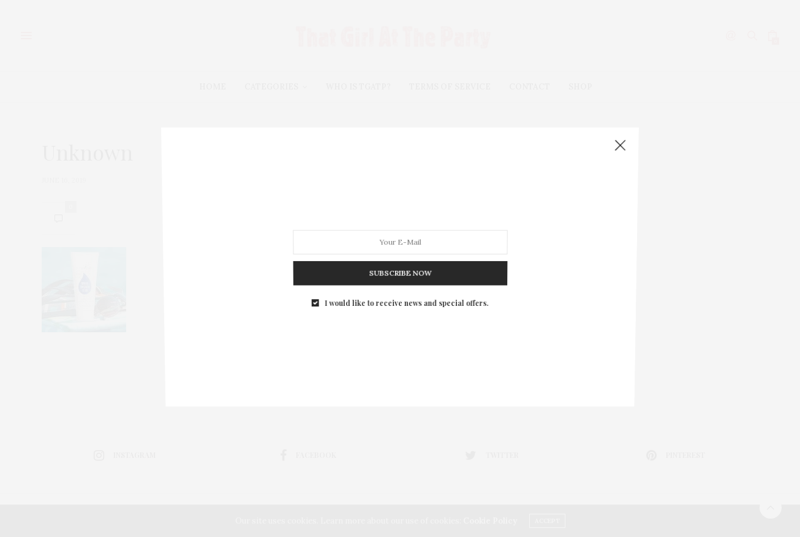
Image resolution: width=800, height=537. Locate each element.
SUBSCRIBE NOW (400, 266)
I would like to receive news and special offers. (406, 292)
